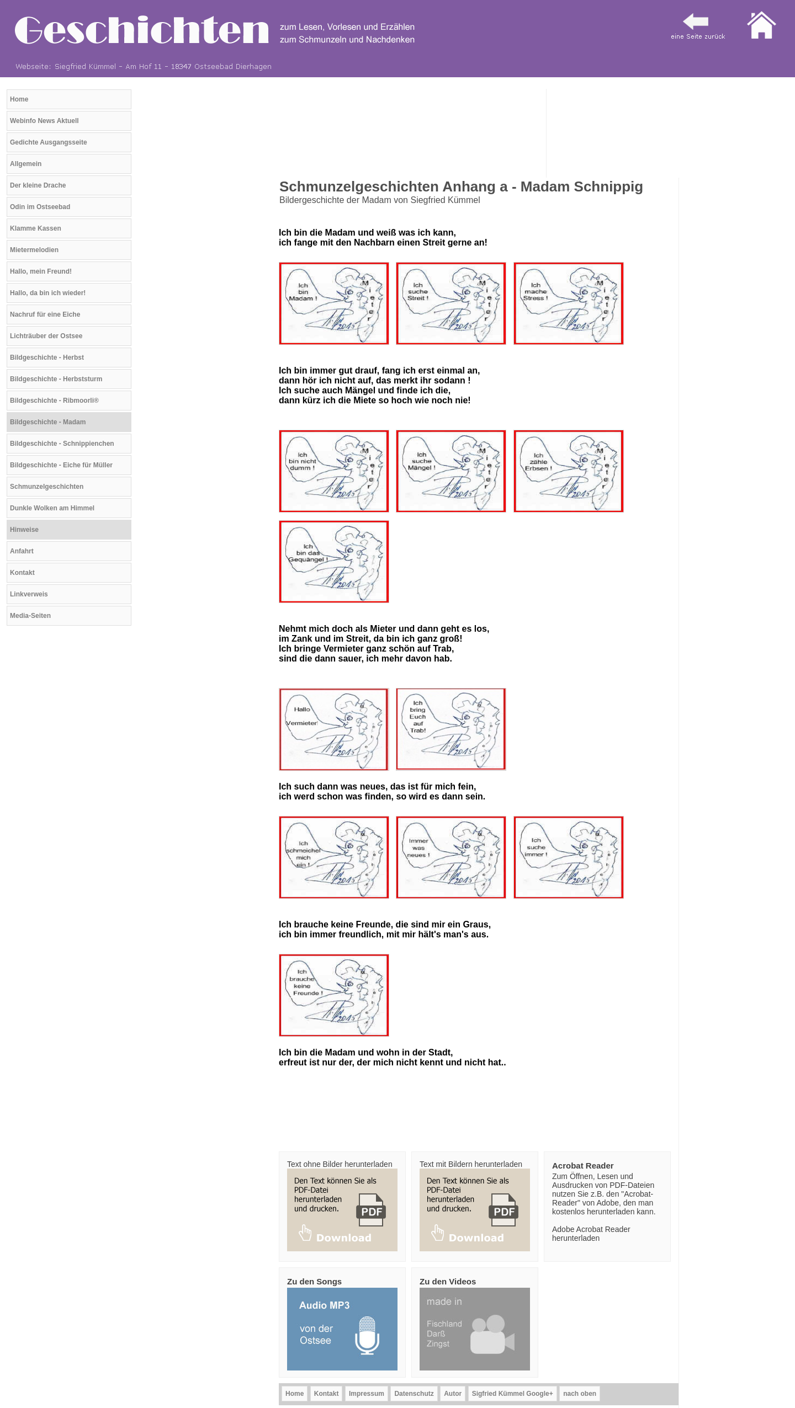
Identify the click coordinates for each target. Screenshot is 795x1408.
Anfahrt (22, 551)
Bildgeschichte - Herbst (47, 357)
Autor (453, 1394)
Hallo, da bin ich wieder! (48, 293)
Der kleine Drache (38, 185)
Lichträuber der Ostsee (46, 336)
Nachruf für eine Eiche (45, 314)
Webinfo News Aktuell (44, 121)
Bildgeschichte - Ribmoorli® (54, 400)
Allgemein (25, 164)
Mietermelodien (34, 250)
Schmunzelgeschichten (46, 486)
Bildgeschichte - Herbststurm (56, 379)
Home (19, 99)
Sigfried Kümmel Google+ (512, 1394)
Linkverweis (29, 594)
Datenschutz (413, 1394)
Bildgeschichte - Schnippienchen (62, 443)
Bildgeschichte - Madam (48, 422)
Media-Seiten (30, 616)
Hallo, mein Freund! (41, 271)
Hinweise (24, 530)
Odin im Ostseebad (40, 207)
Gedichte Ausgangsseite (48, 142)
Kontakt (22, 573)
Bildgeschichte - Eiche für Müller (61, 465)
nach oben (579, 1394)
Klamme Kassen (35, 228)
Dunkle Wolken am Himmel (52, 508)
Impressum (366, 1394)
